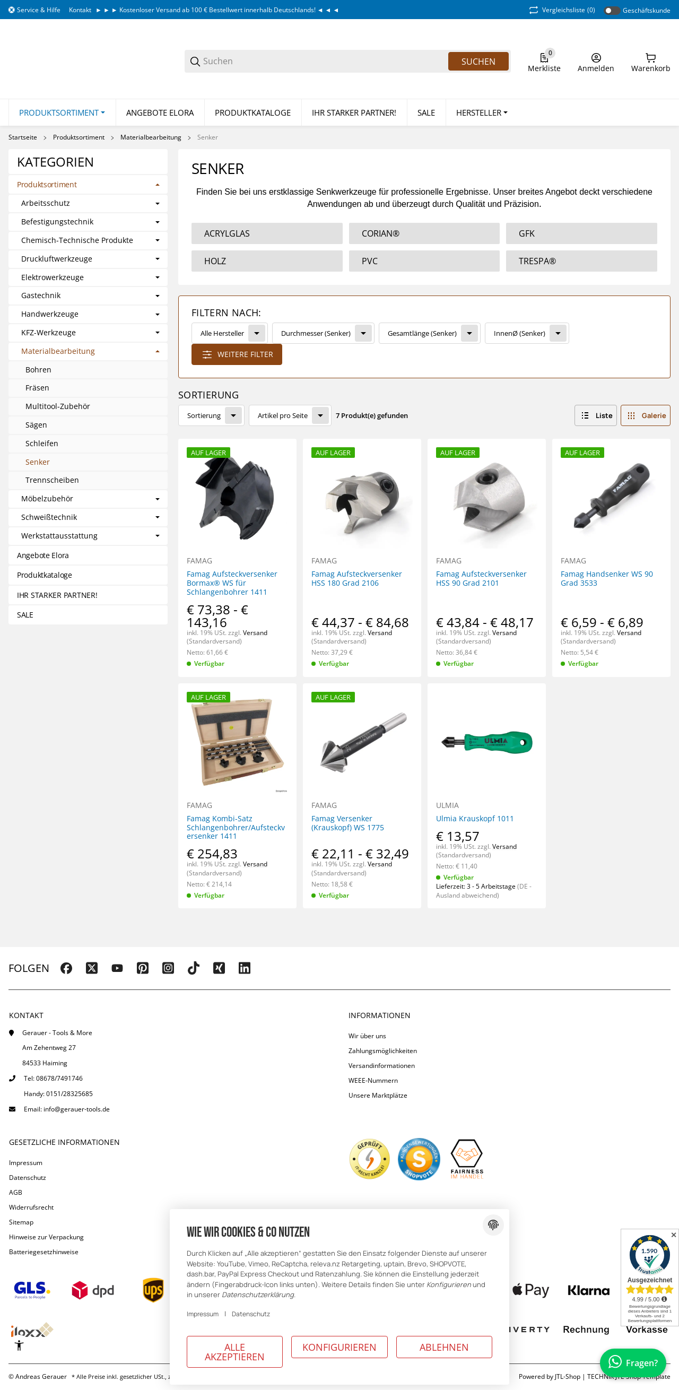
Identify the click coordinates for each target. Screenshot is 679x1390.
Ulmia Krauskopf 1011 (475, 818)
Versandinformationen (382, 1065)
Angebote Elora (43, 555)
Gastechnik (40, 296)
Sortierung (204, 415)
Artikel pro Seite (283, 415)
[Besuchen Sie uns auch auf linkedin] (244, 968)
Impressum (25, 1162)
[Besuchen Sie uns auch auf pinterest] (142, 968)
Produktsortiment (79, 138)
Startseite (22, 138)
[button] (482, 113)
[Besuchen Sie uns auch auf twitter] (91, 968)
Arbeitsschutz (45, 204)
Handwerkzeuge (50, 314)
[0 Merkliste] (544, 61)
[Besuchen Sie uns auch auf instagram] (168, 968)
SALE (25, 615)
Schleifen (41, 443)
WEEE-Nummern (373, 1080)
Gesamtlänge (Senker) (422, 333)
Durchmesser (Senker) (316, 333)
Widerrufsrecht (31, 1207)
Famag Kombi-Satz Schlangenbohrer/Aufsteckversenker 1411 (236, 827)
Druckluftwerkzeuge (56, 259)
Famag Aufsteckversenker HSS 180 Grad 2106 (356, 579)
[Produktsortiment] (62, 113)
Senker (207, 138)
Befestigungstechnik (57, 222)
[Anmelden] (596, 61)
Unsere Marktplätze (378, 1095)
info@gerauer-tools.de (76, 1109)
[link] (424, 337)
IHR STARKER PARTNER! (57, 595)
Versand (255, 632)
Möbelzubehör (47, 499)
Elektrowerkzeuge (52, 277)
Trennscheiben (52, 480)
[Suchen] (325, 61)
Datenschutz (27, 1177)
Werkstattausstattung (59, 536)
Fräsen (37, 388)
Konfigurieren (339, 1347)
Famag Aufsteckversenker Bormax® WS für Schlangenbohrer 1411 (232, 583)
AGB (15, 1192)
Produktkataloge (44, 575)
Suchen (478, 61)
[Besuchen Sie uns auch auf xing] (219, 968)
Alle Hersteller (222, 333)
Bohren (38, 369)
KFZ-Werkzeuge (48, 332)
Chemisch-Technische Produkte (77, 240)
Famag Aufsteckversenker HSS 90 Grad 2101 (481, 579)
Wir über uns (367, 1035)
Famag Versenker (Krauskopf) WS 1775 (347, 823)
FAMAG (199, 561)
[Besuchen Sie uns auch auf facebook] (66, 968)
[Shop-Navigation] (34, 10)
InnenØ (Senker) (519, 333)
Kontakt (80, 9)
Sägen (36, 425)
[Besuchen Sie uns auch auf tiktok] (193, 968)
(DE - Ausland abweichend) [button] (484, 891)
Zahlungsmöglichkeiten (383, 1050)
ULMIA (447, 805)
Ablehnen (444, 1347)
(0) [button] (561, 10)
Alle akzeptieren (235, 1352)
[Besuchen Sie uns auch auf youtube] (117, 968)
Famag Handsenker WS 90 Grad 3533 (607, 579)
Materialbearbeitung (150, 138)
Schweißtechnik (49, 517)
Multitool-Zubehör (57, 407)
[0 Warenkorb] (651, 61)
